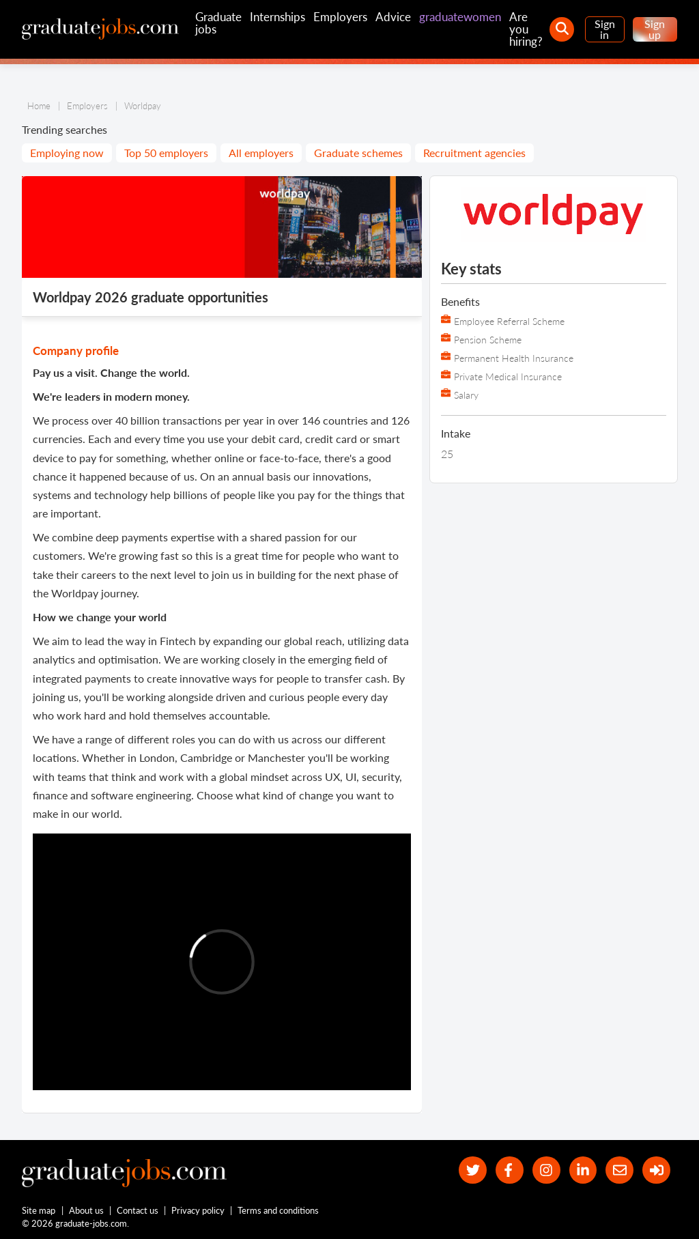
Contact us (137, 1210)
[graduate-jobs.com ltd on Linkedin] (583, 1170)
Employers (340, 17)
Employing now (67, 152)
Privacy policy (198, 1210)
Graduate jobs (218, 23)
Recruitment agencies (474, 152)
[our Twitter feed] (473, 1170)
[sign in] (656, 1170)
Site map (38, 1210)
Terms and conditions (278, 1210)
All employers (261, 152)
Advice (393, 17)
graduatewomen (460, 17)
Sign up (654, 29)
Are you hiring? (526, 29)
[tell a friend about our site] (619, 1170)
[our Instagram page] (546, 1170)
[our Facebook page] (510, 1170)
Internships (277, 17)
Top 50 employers (166, 152)
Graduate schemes (358, 152)
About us (86, 1210)
